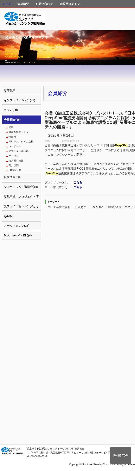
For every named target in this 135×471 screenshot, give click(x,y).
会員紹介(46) (12, 119)
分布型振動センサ (18, 132)
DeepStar (96, 207)
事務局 (48, 141)
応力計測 (14, 165)
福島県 (12, 136)
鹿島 (11, 127)
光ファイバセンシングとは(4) (21, 208)
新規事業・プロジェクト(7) (21, 196)
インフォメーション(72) (19, 100)
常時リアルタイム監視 (21, 141)
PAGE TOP (120, 455)
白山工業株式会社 (59, 207)
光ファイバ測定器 (18, 151)
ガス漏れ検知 (16, 160)
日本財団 (80, 207)
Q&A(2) (9, 216)
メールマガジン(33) (16, 225)
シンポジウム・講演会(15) (21, 186)
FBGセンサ (15, 170)
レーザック (15, 146)
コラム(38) (11, 110)
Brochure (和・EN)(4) (18, 235)
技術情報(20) (12, 177)
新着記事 (9, 90)
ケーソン (14, 155)
